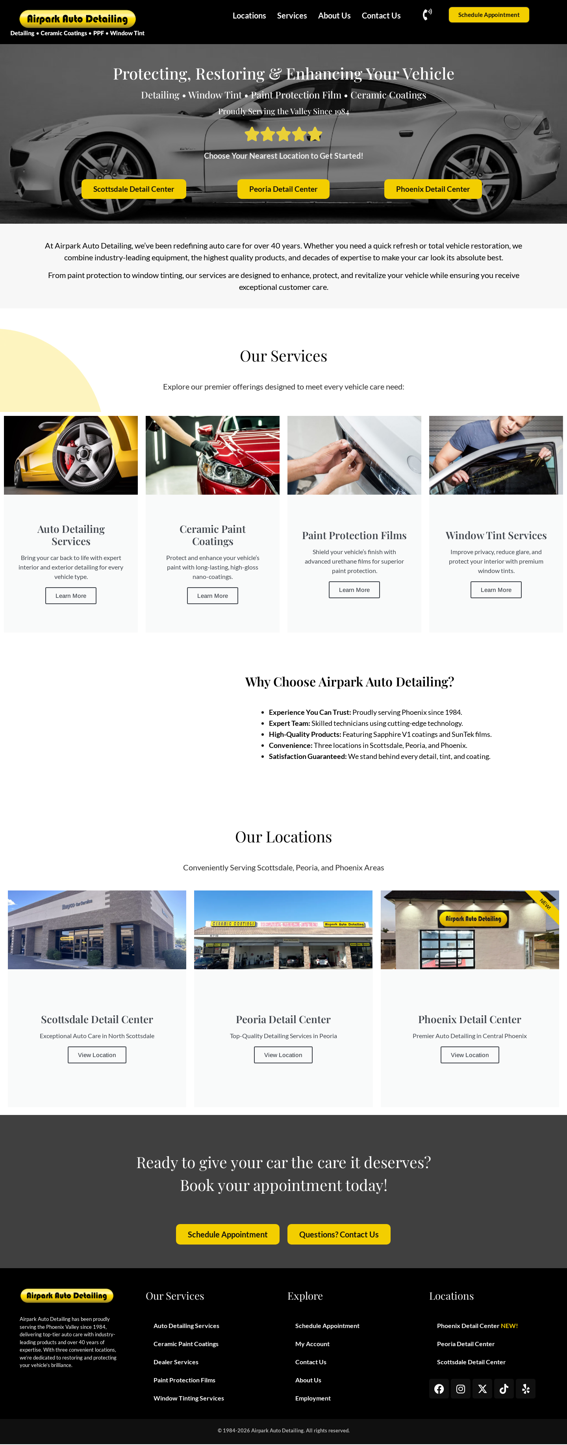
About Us (334, 15)
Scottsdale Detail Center (471, 1362)
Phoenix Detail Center (477, 1326)
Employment (313, 1398)
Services (292, 15)
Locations (249, 15)
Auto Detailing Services (186, 1326)
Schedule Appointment (327, 1326)
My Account (312, 1344)
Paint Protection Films (184, 1380)
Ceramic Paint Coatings (186, 1344)
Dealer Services (176, 1362)
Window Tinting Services (189, 1398)
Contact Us (381, 15)
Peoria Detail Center (466, 1344)
